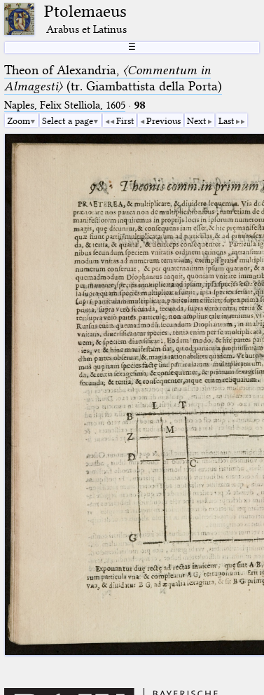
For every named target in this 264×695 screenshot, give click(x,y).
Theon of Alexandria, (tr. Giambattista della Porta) (113, 78)
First (125, 120)
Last (226, 120)
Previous (163, 120)
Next (196, 120)
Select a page (67, 120)
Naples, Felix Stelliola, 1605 (64, 105)
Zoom (18, 120)
